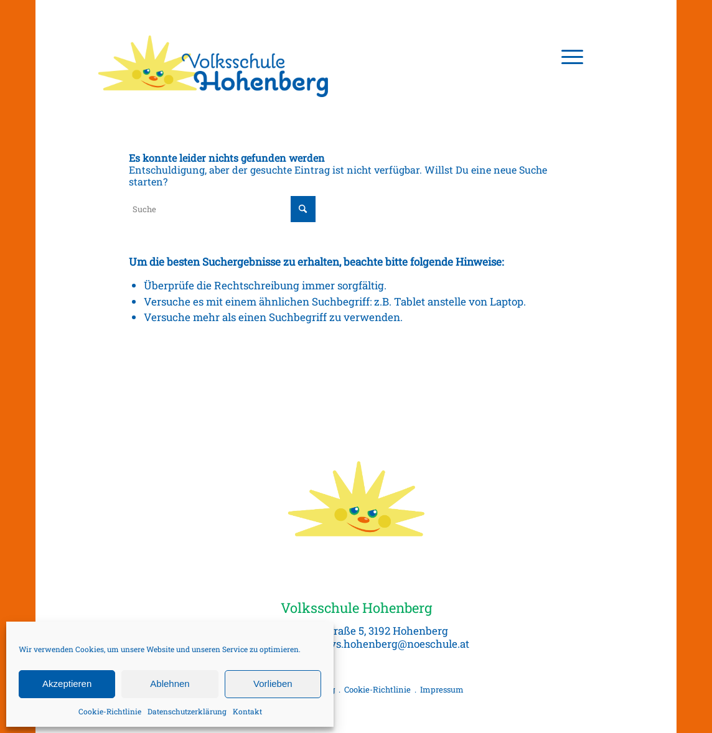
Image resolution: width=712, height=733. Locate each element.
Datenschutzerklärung (187, 711)
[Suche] (222, 209)
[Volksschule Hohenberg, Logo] (214, 56)
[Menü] (568, 56)
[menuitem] (568, 56)
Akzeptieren (66, 683)
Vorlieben (273, 683)
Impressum (442, 689)
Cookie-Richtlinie (109, 711)
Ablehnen (169, 683)
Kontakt (247, 711)
